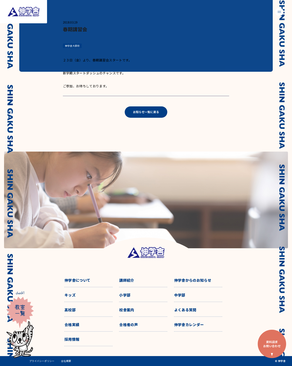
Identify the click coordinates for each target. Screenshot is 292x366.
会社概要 (66, 361)
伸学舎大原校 (72, 45)
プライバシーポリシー (42, 361)
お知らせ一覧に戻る (146, 112)
